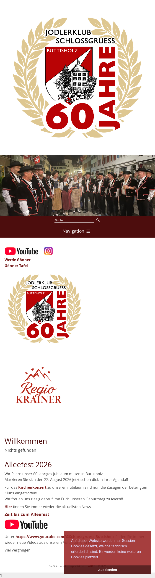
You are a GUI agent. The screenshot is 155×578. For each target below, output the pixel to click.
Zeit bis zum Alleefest (27, 514)
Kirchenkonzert (32, 487)
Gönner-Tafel (16, 265)
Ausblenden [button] (107, 570)
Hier (8, 506)
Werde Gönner (18, 259)
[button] (100, 557)
